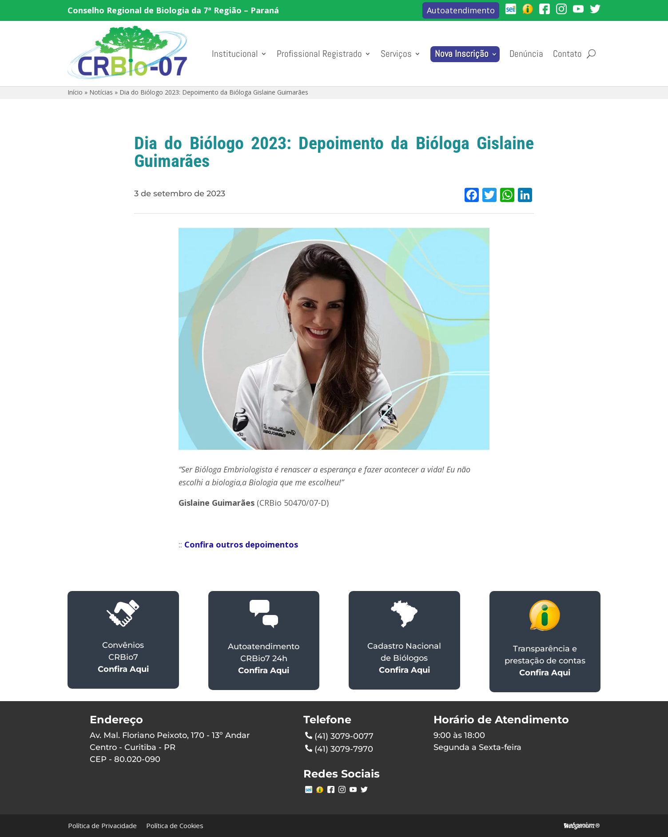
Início (75, 92)
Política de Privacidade (102, 825)
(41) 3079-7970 (339, 748)
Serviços (396, 54)
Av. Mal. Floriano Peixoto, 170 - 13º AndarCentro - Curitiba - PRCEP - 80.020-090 (170, 747)
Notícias (101, 92)
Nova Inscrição (462, 54)
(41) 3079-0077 (339, 735)
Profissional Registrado (319, 54)
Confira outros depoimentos (241, 544)
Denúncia (526, 54)
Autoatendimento (461, 10)
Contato (567, 54)
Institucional (235, 54)
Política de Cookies (174, 825)
